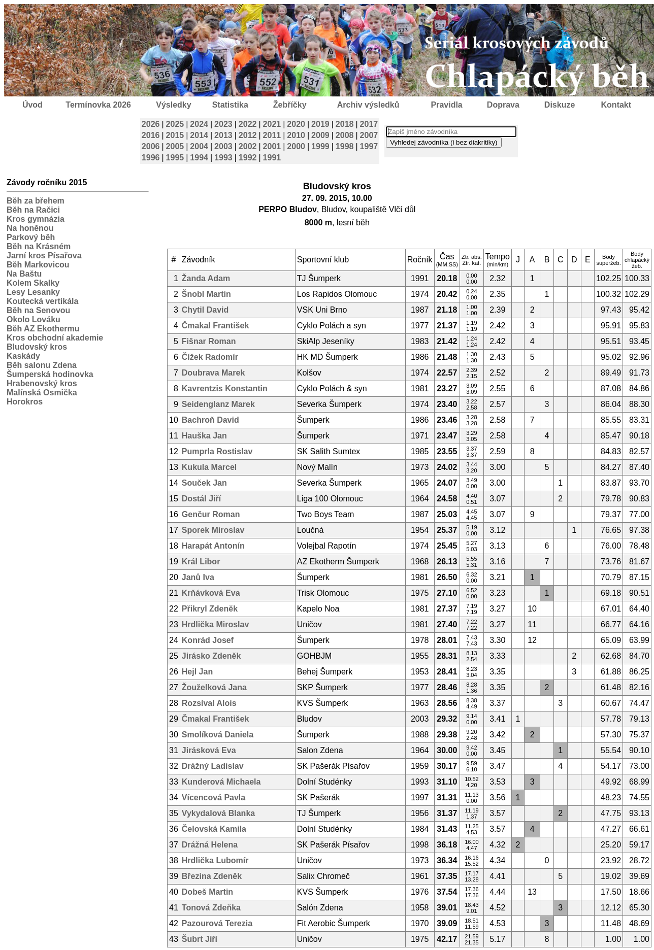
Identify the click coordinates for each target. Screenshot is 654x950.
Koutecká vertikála (42, 301)
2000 (296, 146)
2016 (151, 135)
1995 (175, 157)
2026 (151, 124)
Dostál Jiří (201, 498)
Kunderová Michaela (221, 781)
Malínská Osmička (42, 392)
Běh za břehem (35, 200)
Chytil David (205, 310)
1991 (272, 157)
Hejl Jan (197, 671)
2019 (320, 124)
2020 (296, 124)
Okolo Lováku (33, 319)
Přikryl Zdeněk (210, 608)
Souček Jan (204, 483)
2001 (272, 146)
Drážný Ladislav (213, 766)
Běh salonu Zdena (42, 365)
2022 (248, 124)
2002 (248, 146)
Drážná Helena (210, 844)
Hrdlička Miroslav (215, 624)
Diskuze (559, 104)
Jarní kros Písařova (44, 255)
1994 (199, 157)
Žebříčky (290, 104)
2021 (272, 124)
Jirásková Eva (209, 750)
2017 (369, 124)
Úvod (32, 104)
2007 (369, 135)
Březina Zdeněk (212, 876)
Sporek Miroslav (213, 530)
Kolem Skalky (33, 283)
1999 (320, 146)
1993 (223, 157)
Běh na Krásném (39, 246)
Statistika (230, 104)
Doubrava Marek (213, 372)
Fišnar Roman (209, 341)
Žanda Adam (206, 278)
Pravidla (446, 104)
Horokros (25, 401)
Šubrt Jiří (199, 939)
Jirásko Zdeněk (211, 656)
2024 (199, 124)
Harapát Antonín (213, 545)
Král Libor (201, 561)
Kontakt (616, 104)
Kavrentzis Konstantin (225, 388)
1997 (369, 146)
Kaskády (23, 356)
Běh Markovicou (38, 264)
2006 (151, 146)
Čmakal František (215, 325)
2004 (199, 146)
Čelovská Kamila (214, 829)
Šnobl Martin (206, 294)
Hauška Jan (204, 435)
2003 (223, 146)
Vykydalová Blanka (218, 813)
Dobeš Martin (207, 892)
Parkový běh (31, 237)
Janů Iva (198, 577)
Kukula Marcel (209, 467)
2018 (345, 124)
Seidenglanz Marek (218, 404)
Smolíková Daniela (217, 734)
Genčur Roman (211, 514)
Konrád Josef (208, 640)
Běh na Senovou (38, 310)
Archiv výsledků (368, 104)
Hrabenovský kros (42, 383)
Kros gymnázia (35, 219)
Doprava (503, 104)
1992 (248, 157)
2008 (345, 135)
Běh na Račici (33, 210)
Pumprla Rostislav (217, 451)
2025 (175, 124)
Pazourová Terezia (217, 923)
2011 (272, 135)
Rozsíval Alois (209, 703)
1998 (345, 146)
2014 (199, 135)
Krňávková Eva (211, 593)
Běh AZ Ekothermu (43, 328)
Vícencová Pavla (213, 797)
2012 (248, 135)
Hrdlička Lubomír (215, 860)
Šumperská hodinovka (50, 374)
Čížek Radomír (210, 357)
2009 (320, 135)
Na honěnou (30, 228)
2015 (175, 135)
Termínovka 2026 (98, 104)
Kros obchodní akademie (55, 337)
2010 (296, 135)
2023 (223, 124)
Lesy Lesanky (33, 292)
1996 (151, 157)
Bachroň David (210, 420)
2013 (223, 135)
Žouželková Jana (214, 687)
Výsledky (173, 104)
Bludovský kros (37, 347)
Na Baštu (24, 273)
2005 (175, 146)
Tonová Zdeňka (211, 907)
